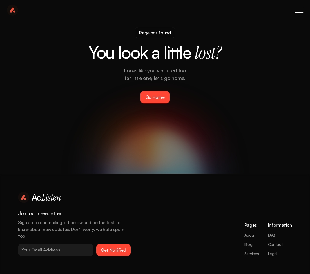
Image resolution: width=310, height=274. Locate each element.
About (250, 235)
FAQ (271, 235)
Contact (275, 244)
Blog (248, 244)
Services (251, 253)
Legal (273, 253)
